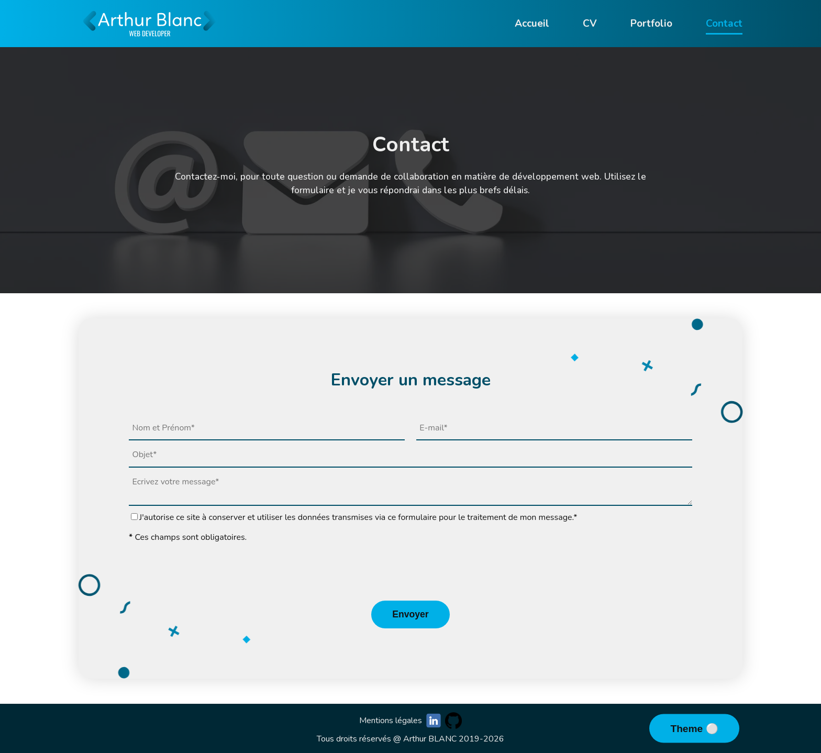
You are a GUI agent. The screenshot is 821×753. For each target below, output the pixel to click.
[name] (267, 428)
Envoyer (410, 614)
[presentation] (410, 571)
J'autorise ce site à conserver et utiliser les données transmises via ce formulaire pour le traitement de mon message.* (358, 517)
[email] (554, 428)
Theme (687, 728)
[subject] (410, 455)
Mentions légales (390, 720)
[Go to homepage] (150, 42)
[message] (410, 487)
